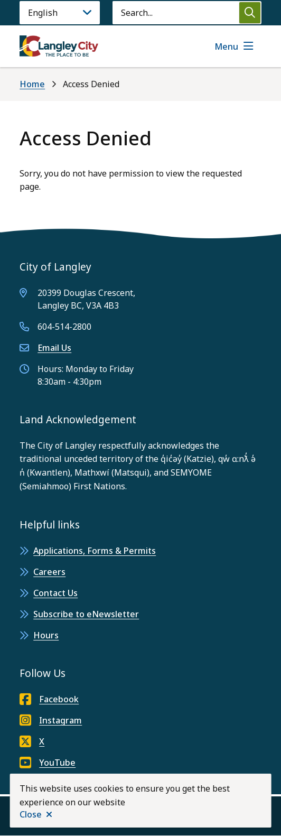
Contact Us (55, 593)
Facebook (49, 699)
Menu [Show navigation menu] (226, 46)
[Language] (60, 12)
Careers (49, 572)
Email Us (54, 348)
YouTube (48, 762)
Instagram (51, 720)
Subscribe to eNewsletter (86, 614)
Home (32, 84)
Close (31, 814)
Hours (46, 635)
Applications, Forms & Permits (94, 550)
